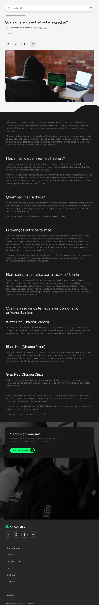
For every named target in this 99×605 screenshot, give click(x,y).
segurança (47, 256)
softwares (44, 176)
